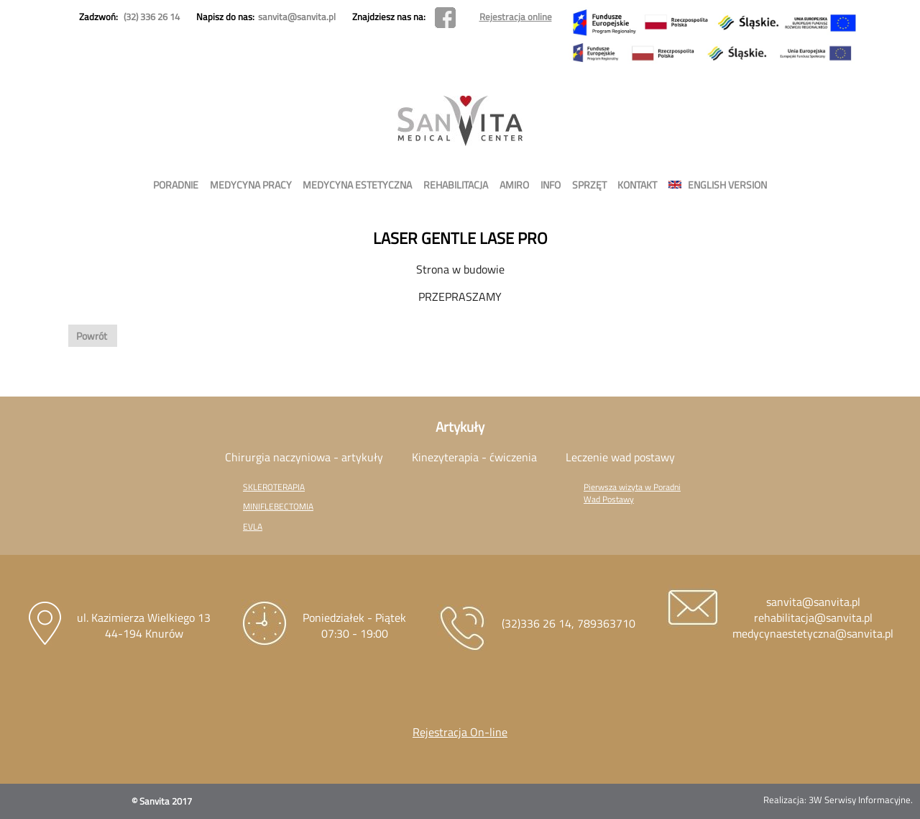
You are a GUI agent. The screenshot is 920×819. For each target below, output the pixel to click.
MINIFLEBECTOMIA (278, 506)
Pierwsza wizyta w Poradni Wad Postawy (632, 493)
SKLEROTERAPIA (274, 487)
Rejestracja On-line (460, 732)
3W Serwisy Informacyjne (860, 799)
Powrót (93, 335)
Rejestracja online (515, 16)
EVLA (252, 526)
